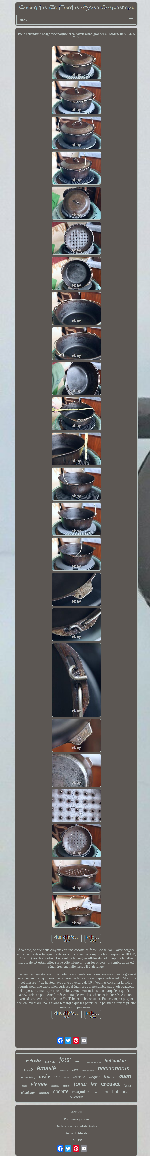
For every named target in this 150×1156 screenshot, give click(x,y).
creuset (110, 1083)
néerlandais (113, 1068)
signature (44, 1092)
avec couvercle (88, 1071)
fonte (80, 1083)
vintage (39, 1084)
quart (125, 1076)
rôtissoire (33, 1061)
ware (75, 1070)
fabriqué (55, 1085)
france (109, 1076)
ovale (44, 1076)
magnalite (81, 1092)
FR (80, 1140)
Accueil (76, 1112)
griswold (50, 1061)
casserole (64, 1070)
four (65, 1059)
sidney (66, 1085)
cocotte (60, 1091)
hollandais (115, 1060)
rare (66, 1077)
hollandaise (76, 1096)
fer (93, 1084)
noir (57, 1077)
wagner (94, 1077)
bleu (96, 1092)
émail (78, 1061)
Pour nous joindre (76, 1119)
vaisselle (79, 1077)
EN (73, 1140)
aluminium (28, 1092)
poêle (24, 1085)
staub (28, 1069)
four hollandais (117, 1091)
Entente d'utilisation (76, 1133)
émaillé (46, 1068)
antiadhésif (28, 1077)
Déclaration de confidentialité (76, 1126)
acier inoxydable (93, 1062)
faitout (127, 1085)
